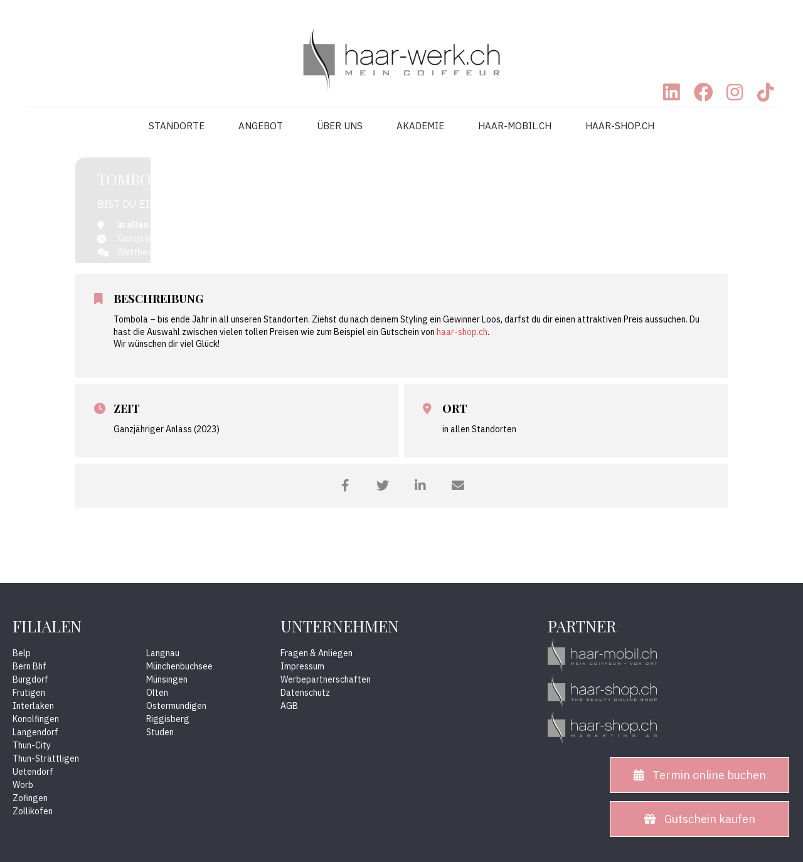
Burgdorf (30, 679)
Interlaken (33, 705)
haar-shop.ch (462, 332)
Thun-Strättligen (46, 758)
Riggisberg (167, 719)
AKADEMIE (420, 126)
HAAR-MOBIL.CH (514, 126)
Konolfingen (36, 719)
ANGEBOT (260, 126)
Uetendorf (33, 771)
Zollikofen (33, 811)
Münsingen (167, 679)
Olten (157, 692)
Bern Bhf (29, 666)
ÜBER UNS (340, 126)
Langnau (162, 653)
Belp (22, 653)
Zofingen (30, 798)
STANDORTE (177, 126)
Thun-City (32, 745)
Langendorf (35, 732)
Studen (160, 732)
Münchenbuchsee (179, 666)
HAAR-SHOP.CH (619, 126)
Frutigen (29, 692)
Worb (23, 784)
